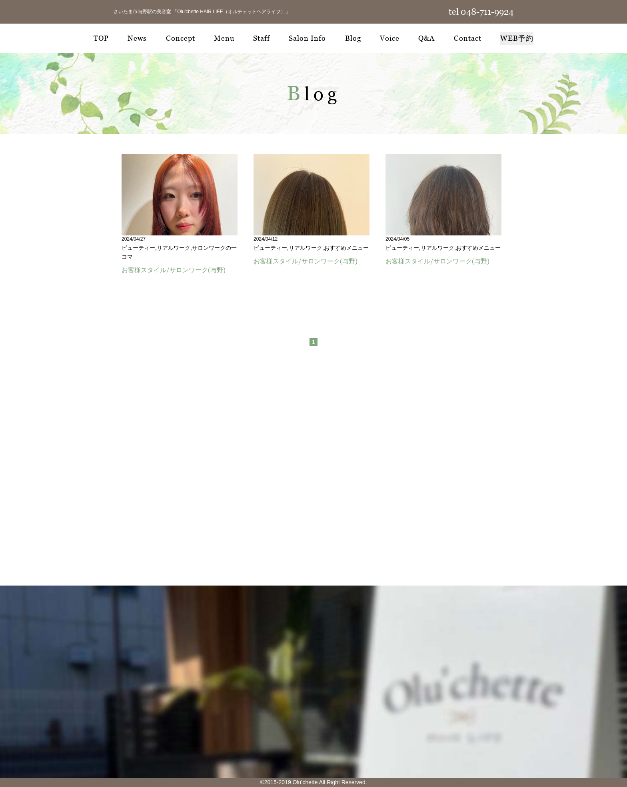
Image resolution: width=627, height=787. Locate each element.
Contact (467, 38)
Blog (353, 38)
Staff (261, 38)
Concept (180, 38)
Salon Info (307, 38)
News (137, 38)
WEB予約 (516, 38)
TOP (101, 38)
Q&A (426, 38)
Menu (224, 38)
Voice (389, 38)
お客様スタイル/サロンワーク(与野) (174, 269)
